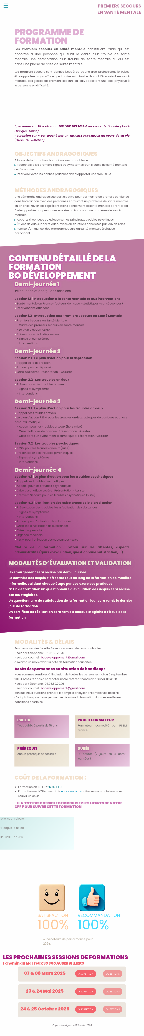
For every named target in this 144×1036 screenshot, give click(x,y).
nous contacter (72, 791)
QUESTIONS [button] (113, 973)
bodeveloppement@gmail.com (62, 657)
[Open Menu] (6, 6)
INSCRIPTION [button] (86, 973)
